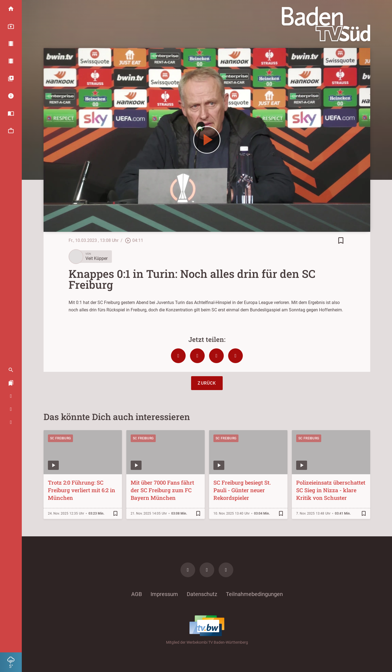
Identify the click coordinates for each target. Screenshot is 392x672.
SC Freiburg (60, 438)
